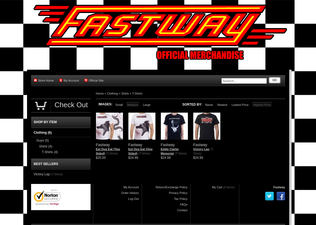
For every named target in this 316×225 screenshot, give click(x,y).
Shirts (125, 93)
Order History (130, 192)
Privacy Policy (178, 192)
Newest (222, 104)
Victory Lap (201, 149)
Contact (182, 210)
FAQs (184, 204)
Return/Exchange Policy (171, 187)
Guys (42, 140)
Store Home (44, 80)
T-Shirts (137, 93)
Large (146, 104)
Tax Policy (181, 198)
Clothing (112, 93)
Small (119, 104)
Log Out (133, 198)
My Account (69, 80)
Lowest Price (240, 104)
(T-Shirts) (112, 153)
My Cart (217, 187)
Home (100, 93)
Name (209, 104)
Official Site (94, 80)
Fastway (279, 187)
